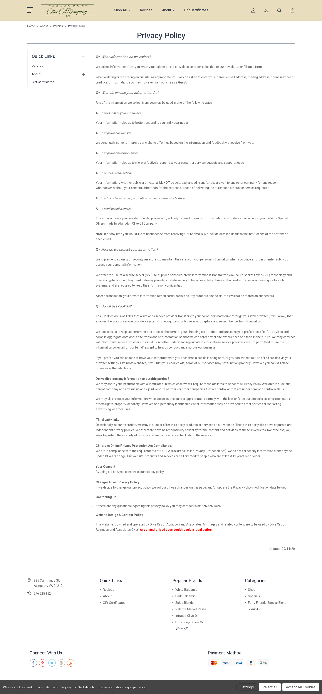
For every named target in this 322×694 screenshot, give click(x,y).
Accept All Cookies (300, 687)
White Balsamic (186, 589)
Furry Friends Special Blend (267, 602)
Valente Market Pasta (190, 608)
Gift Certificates (196, 10)
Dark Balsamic (185, 595)
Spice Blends (184, 602)
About (168, 10)
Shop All (122, 10)
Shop (251, 589)
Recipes (146, 10)
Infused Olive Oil (186, 615)
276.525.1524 (43, 593)
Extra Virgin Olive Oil (189, 621)
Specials (254, 595)
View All (181, 628)
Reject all (270, 687)
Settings (247, 687)
